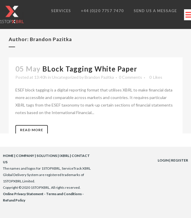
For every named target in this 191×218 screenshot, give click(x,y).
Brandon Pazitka (99, 77)
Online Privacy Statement (23, 194)
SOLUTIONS (47, 155)
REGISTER (179, 160)
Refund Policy (14, 200)
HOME (8, 155)
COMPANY (25, 155)
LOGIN (163, 160)
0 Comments (130, 77)
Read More (31, 130)
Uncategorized (65, 77)
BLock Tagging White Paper (89, 69)
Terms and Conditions (64, 194)
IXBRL (64, 155)
